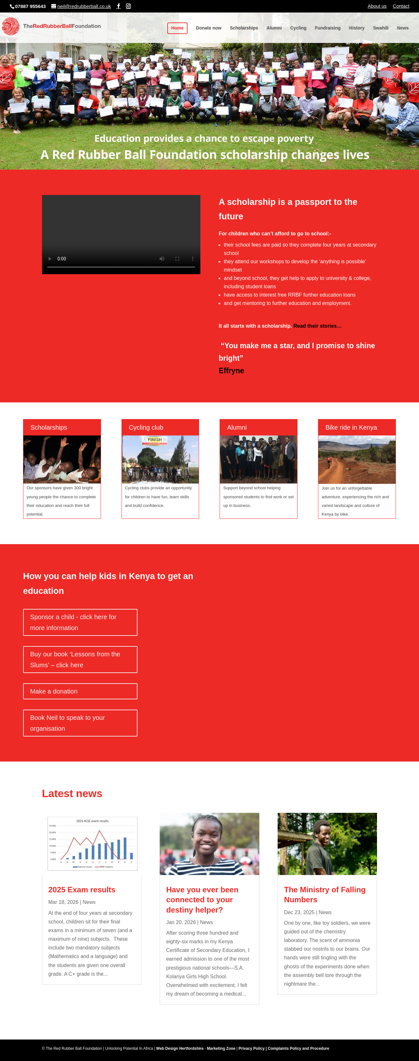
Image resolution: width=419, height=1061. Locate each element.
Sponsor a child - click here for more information (73, 622)
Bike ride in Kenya (351, 427)
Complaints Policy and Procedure (298, 1048)
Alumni (274, 28)
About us (377, 6)
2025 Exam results (81, 889)
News (403, 28)
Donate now (208, 28)
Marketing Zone (221, 1048)
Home (177, 27)
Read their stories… (317, 326)
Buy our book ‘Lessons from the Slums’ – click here (75, 660)
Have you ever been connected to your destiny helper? (202, 899)
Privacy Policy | (253, 1048)
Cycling (298, 28)
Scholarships (244, 28)
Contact (401, 6)
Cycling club (146, 427)
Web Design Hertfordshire (180, 1048)
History (357, 28)
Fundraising (327, 28)
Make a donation (54, 691)
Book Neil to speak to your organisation (67, 723)
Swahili (381, 28)
